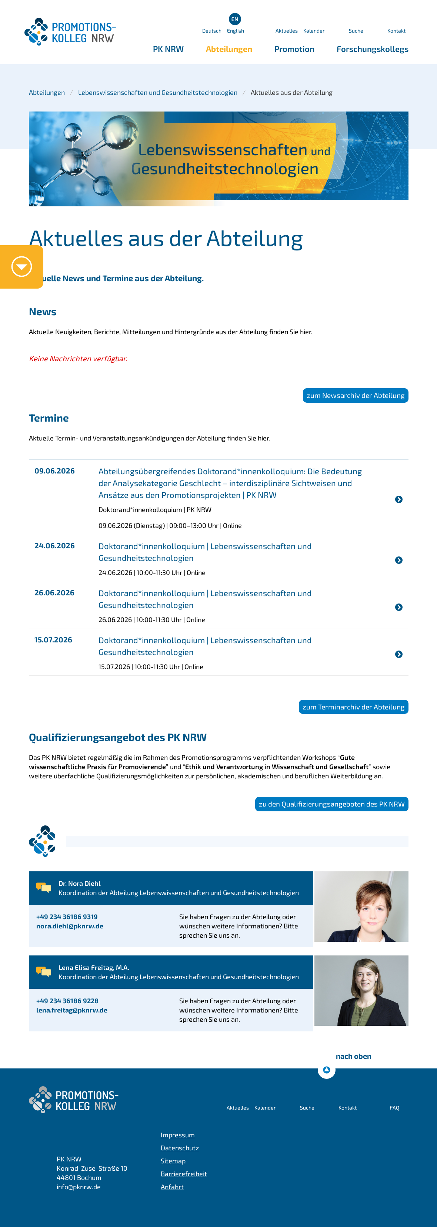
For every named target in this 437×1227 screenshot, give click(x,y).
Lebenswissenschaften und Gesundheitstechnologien (157, 92)
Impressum (178, 1135)
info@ (79, 1187)
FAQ (394, 1107)
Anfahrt (172, 1187)
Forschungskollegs (372, 48)
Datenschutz (180, 1148)
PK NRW (168, 48)
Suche (356, 30)
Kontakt (396, 30)
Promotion (294, 48)
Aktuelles (287, 30)
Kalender (314, 30)
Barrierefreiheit (184, 1174)
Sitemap (173, 1161)
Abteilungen (229, 48)
